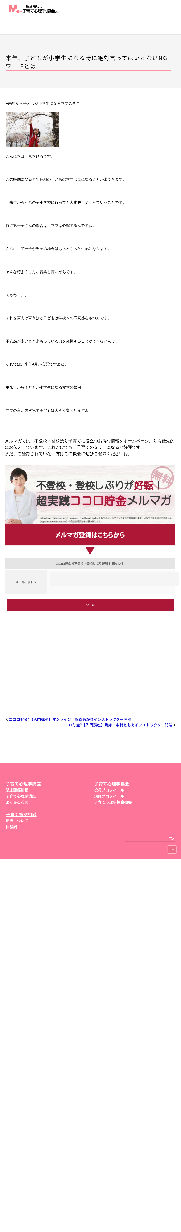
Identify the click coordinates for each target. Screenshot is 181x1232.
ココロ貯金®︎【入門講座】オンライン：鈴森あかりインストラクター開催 (70, 719)
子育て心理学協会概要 (113, 802)
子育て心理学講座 (21, 796)
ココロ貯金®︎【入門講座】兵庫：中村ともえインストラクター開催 (116, 725)
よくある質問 (17, 802)
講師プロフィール (109, 796)
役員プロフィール (109, 790)
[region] (90, 671)
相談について (17, 820)
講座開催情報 (17, 790)
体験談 (11, 827)
